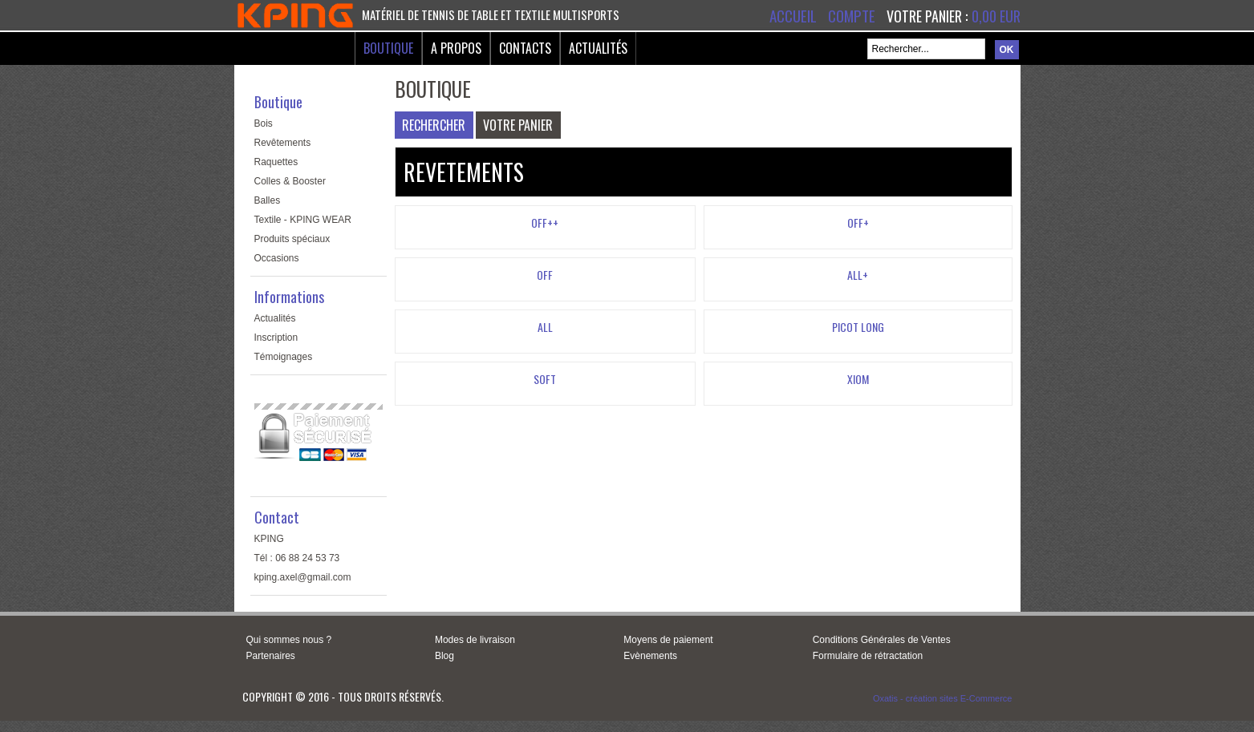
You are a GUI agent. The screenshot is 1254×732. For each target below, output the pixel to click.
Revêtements (282, 142)
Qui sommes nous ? (289, 639)
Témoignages (283, 356)
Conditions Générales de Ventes (882, 639)
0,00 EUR (996, 16)
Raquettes (276, 162)
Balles (267, 200)
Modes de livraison (475, 639)
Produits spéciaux (292, 239)
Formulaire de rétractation (868, 655)
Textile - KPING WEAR (302, 219)
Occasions (276, 258)
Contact (276, 517)
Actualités (598, 48)
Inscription (276, 337)
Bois (263, 123)
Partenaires (270, 655)
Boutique (388, 48)
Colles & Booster (290, 181)
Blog (444, 655)
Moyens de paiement (667, 639)
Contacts (525, 48)
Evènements (650, 655)
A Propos (456, 48)
